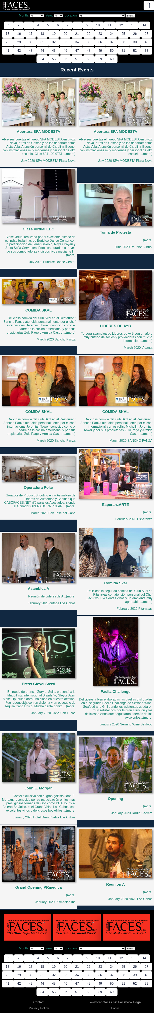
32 (54, 42)
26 (135, 33)
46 (65, 50)
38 (123, 42)
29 (19, 42)
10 (98, 25)
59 (100, 59)
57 (77, 59)
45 (54, 50)
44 (42, 50)
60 (111, 59)
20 (65, 33)
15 (7, 33)
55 (54, 59)
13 (133, 25)
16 (19, 33)
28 (7, 42)
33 (65, 42)
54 (42, 59)
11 (109, 25)
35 (88, 42)
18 (42, 33)
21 (77, 33)
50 (111, 50)
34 (77, 42)
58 (88, 59)
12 (121, 25)
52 (135, 50)
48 (88, 50)
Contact (38, 1002)
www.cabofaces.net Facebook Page (115, 1002)
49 (100, 50)
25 (123, 33)
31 (42, 42)
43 (30, 50)
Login (115, 1008)
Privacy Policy (39, 1008)
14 (144, 25)
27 (146, 33)
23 (100, 33)
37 (111, 42)
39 (135, 42)
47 (77, 50)
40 (146, 42)
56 (65, 59)
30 (30, 42)
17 (30, 33)
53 (146, 50)
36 (100, 42)
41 (7, 50)
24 (111, 33)
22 (88, 33)
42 (19, 50)
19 (54, 33)
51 (123, 50)
